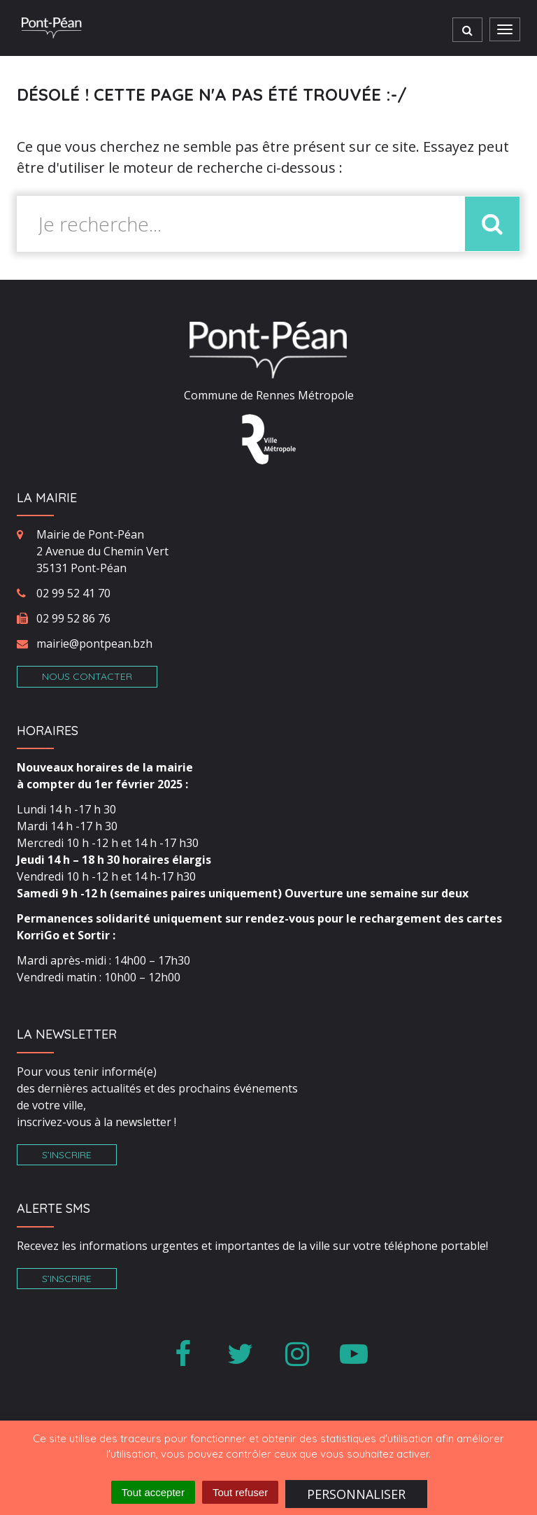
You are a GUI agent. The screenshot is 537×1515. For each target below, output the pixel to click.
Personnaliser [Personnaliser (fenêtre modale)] (356, 1494)
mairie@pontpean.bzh (94, 643)
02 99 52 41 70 (73, 593)
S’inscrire (67, 1154)
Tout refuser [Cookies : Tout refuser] (240, 1492)
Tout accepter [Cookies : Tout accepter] (153, 1492)
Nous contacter (87, 676)
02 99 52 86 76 (73, 618)
